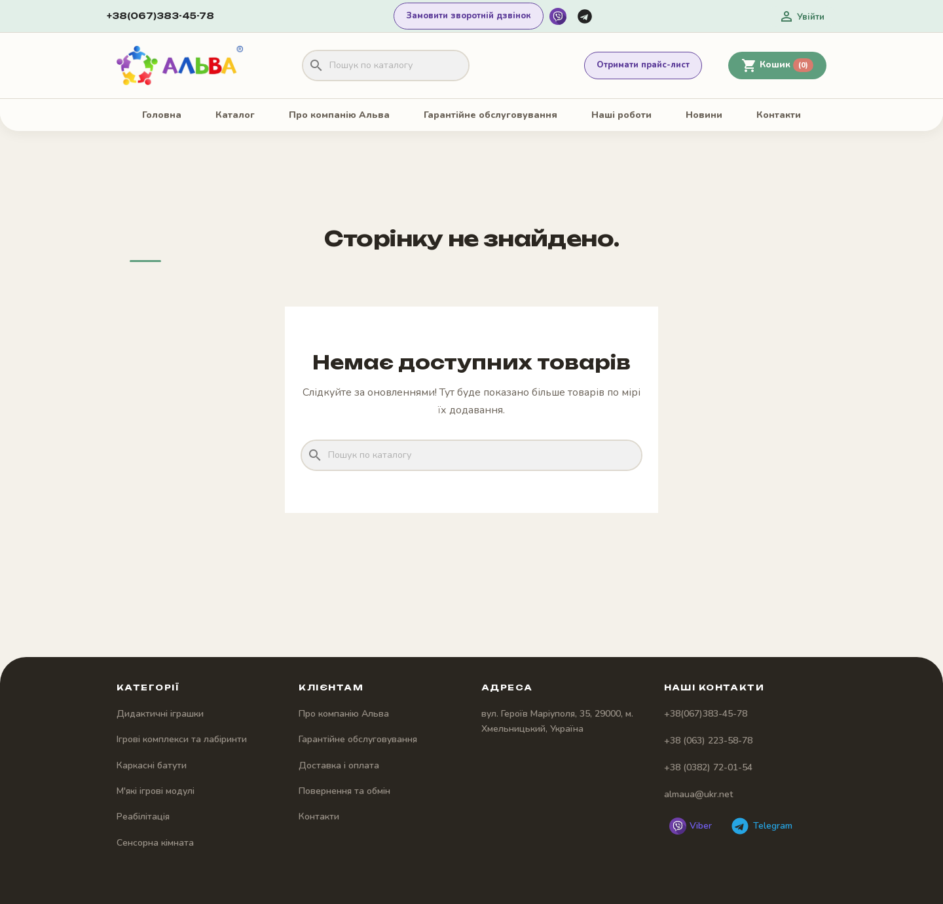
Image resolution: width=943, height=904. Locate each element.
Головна (161, 115)
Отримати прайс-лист (643, 65)
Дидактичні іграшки (160, 713)
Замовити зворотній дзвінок (468, 16)
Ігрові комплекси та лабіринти (182, 739)
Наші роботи (621, 115)
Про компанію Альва (339, 115)
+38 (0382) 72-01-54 (708, 767)
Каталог (235, 115)
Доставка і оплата (339, 765)
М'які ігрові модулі (155, 791)
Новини (704, 115)
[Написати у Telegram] (584, 16)
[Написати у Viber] (557, 16)
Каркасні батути (152, 765)
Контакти (778, 115)
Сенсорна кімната (155, 843)
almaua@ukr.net (698, 794)
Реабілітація (143, 816)
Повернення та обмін (344, 791)
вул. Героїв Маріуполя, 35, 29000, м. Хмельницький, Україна (557, 721)
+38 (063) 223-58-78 (708, 740)
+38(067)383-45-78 (160, 15)
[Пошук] (385, 65)
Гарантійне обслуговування (490, 115)
